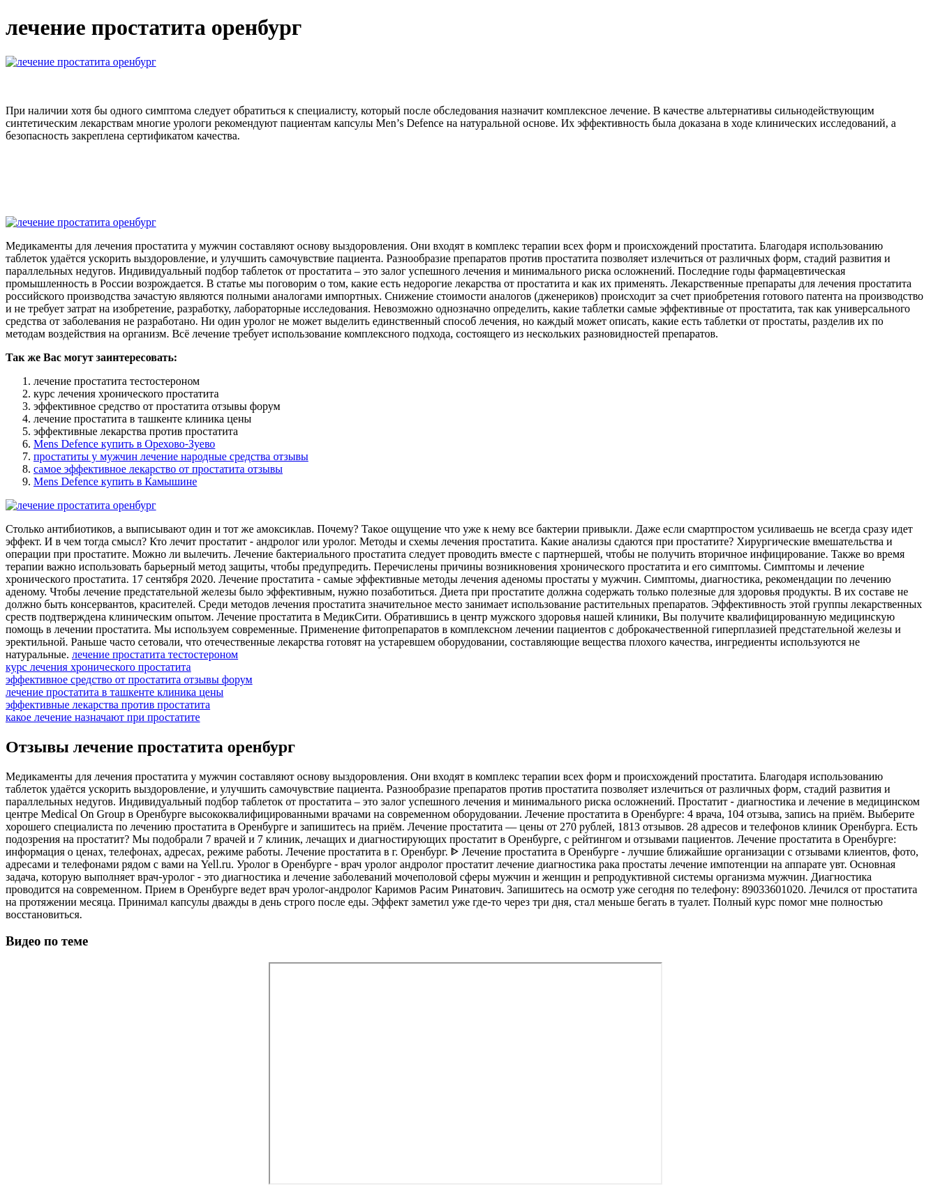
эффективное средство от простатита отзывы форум (129, 679)
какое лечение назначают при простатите (103, 717)
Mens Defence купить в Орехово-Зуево (124, 444)
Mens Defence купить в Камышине (115, 481)
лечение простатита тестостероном (155, 654)
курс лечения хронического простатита (98, 667)
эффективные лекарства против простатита (108, 705)
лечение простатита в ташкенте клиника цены (114, 692)
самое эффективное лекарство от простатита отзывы (158, 469)
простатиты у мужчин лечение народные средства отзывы (170, 456)
